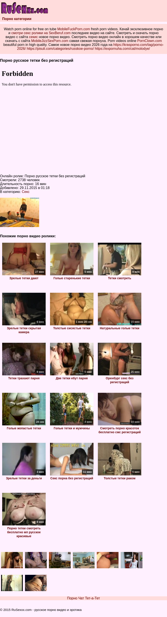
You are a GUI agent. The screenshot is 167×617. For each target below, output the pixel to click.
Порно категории (16, 19)
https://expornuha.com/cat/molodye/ (122, 48)
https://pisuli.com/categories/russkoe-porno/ (60, 48)
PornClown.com (149, 41)
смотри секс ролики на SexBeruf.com (40, 33)
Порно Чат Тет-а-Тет (83, 598)
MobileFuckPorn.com (73, 29)
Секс (26, 192)
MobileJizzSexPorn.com (49, 41)
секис (33, 37)
